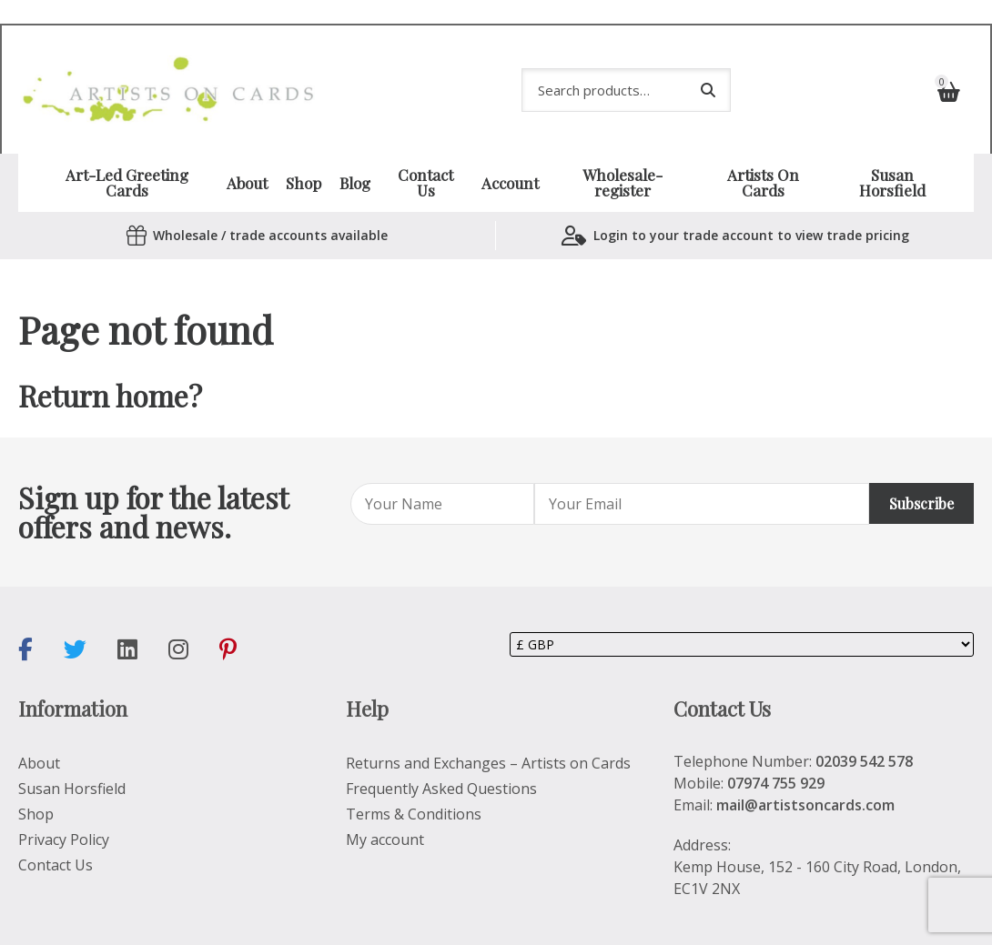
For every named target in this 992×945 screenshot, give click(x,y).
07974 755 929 (776, 751)
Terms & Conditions (413, 782)
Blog (354, 152)
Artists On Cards (763, 151)
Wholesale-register (622, 151)
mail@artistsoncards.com (805, 773)
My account (385, 808)
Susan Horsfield (892, 151)
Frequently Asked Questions (441, 757)
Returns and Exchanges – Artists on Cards (488, 731)
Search (708, 71)
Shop (303, 152)
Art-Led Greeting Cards (127, 151)
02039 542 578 (864, 729)
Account (510, 152)
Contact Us (425, 151)
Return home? (110, 364)
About (247, 152)
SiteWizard (423, 919)
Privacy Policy (63, 808)
